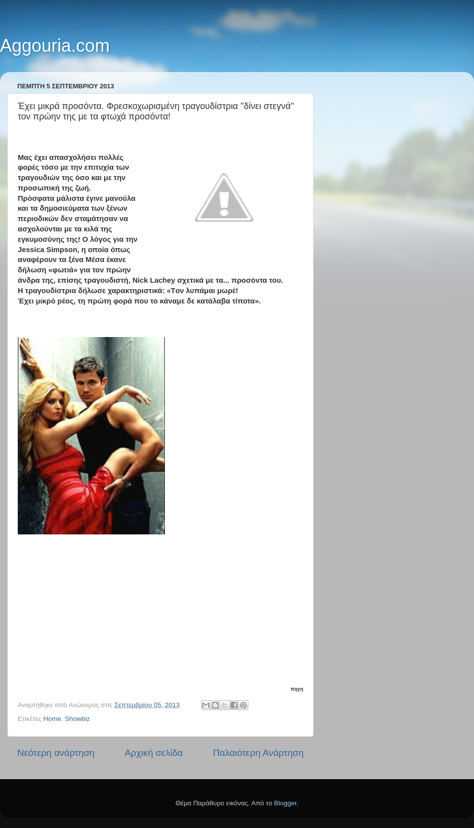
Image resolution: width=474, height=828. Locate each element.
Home (52, 718)
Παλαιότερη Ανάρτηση (258, 753)
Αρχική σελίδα (154, 753)
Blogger (285, 803)
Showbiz (77, 718)
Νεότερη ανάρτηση (56, 753)
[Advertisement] (160, 618)
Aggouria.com (55, 46)
